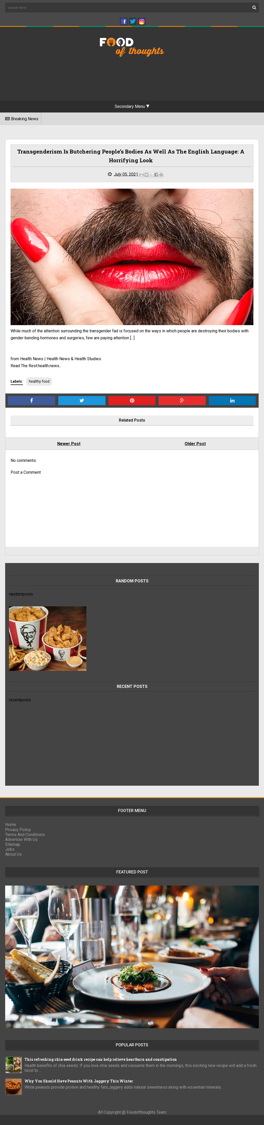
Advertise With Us (21, 839)
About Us (13, 854)
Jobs (9, 849)
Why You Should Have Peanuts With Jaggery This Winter (78, 1081)
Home (10, 824)
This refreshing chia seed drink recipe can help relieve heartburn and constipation (100, 1059)
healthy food (39, 381)
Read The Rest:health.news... (36, 365)
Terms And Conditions (25, 834)
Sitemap (12, 844)
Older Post (195, 443)
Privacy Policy (18, 829)
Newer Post (68, 443)
